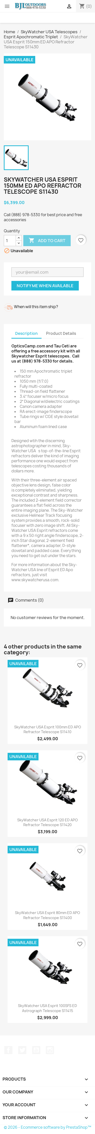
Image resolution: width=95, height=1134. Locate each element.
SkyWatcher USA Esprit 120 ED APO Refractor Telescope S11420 (47, 822)
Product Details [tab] (61, 333)
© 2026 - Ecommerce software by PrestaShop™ (47, 1127)
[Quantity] (10, 240)
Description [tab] (26, 333)
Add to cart (47, 240)
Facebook (8, 1050)
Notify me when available (45, 285)
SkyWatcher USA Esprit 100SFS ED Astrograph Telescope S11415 (47, 1008)
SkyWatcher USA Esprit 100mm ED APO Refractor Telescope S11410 (47, 729)
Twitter (22, 1050)
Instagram (50, 1050)
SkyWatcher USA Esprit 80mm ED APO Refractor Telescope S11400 (47, 915)
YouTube (36, 1050)
